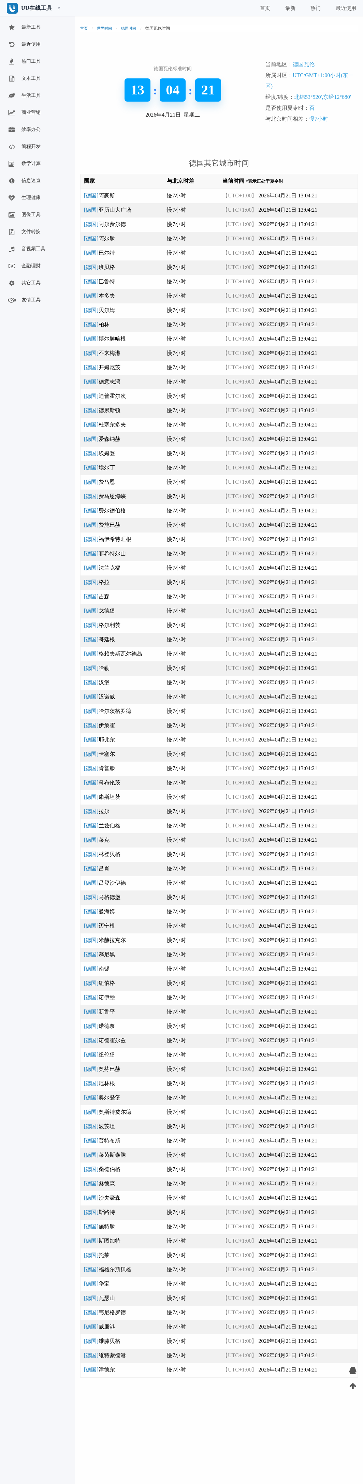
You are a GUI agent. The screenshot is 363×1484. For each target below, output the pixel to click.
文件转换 (24, 232)
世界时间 (104, 28)
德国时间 (128, 28)
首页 (84, 28)
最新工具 (24, 27)
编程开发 (24, 147)
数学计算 (24, 164)
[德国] (99, 195)
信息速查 (24, 181)
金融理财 (24, 266)
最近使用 (24, 44)
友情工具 (24, 300)
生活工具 (24, 95)
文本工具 (24, 78)
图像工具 (24, 215)
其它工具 (24, 283)
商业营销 (24, 112)
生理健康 (24, 198)
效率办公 (24, 129)
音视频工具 (26, 249)
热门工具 (24, 61)
